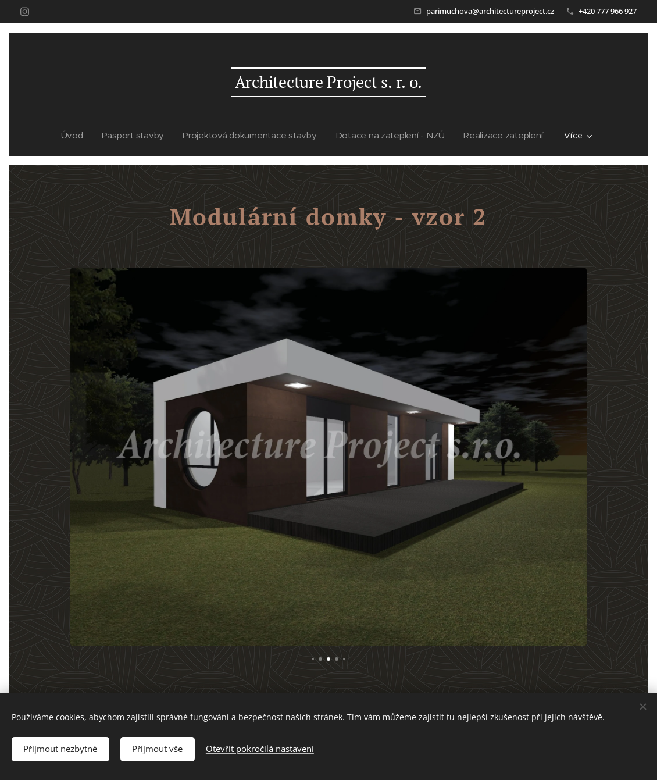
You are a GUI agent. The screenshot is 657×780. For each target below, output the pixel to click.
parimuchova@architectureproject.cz (490, 11)
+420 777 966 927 (608, 11)
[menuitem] (77, 135)
